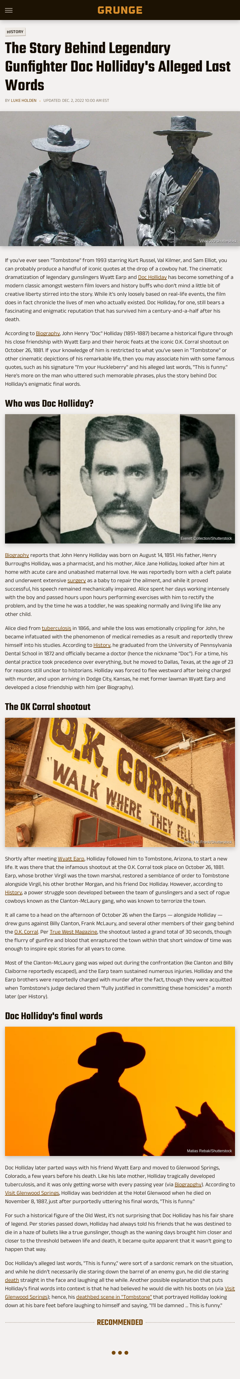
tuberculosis (56, 628)
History (15, 31)
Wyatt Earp (71, 859)
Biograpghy (188, 1184)
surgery (77, 580)
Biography (48, 333)
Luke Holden (24, 100)
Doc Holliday (152, 277)
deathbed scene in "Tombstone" (114, 1297)
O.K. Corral (26, 932)
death (12, 1280)
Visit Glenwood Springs (32, 1193)
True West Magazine (73, 932)
